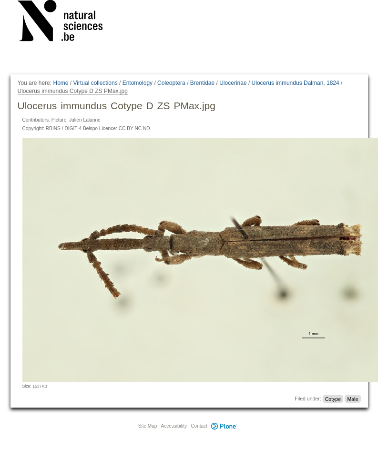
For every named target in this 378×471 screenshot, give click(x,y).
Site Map (147, 426)
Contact (199, 426)
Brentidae (202, 83)
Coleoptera (171, 83)
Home (60, 83)
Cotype (333, 398)
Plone (224, 426)
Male (352, 398)
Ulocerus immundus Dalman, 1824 (295, 83)
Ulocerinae (232, 83)
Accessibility (174, 426)
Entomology (138, 83)
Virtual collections (95, 83)
